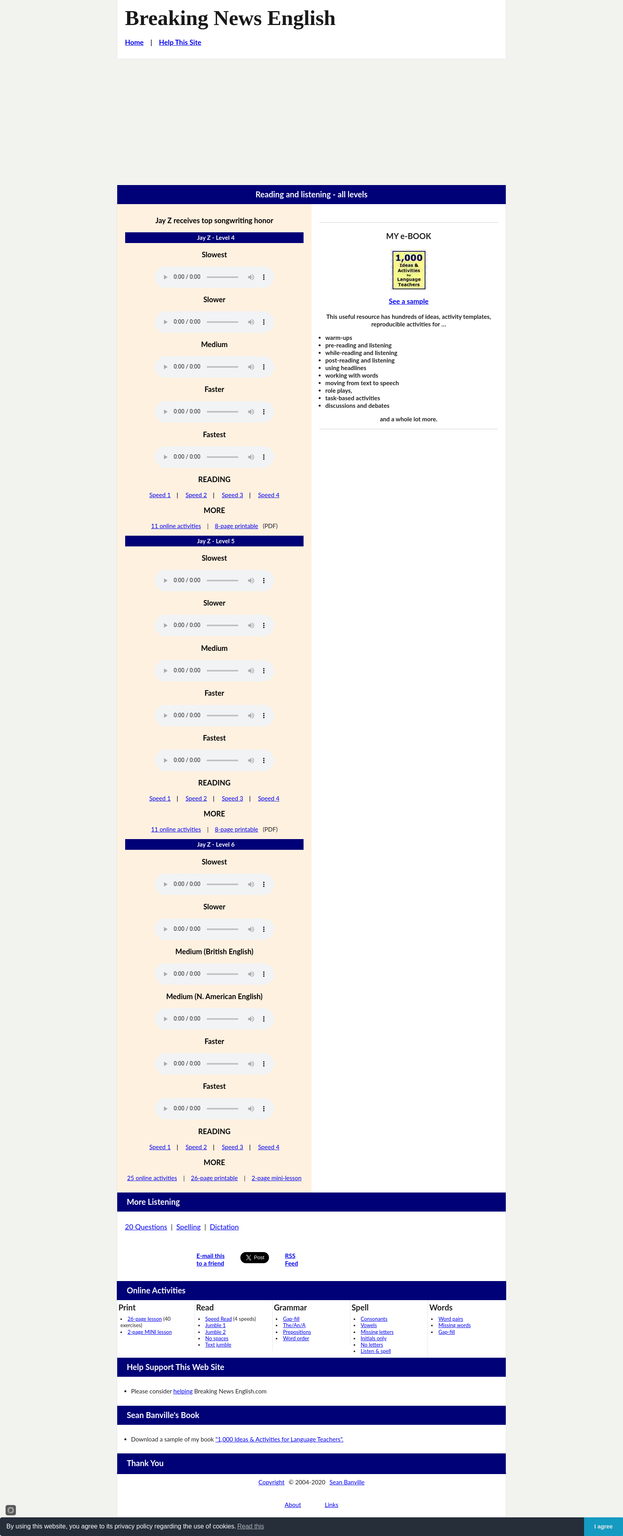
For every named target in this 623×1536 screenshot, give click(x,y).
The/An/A (294, 1325)
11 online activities (176, 525)
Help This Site (180, 42)
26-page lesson (145, 1319)
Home (134, 42)
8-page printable (236, 525)
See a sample (408, 301)
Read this (250, 1526)
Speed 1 (160, 494)
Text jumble (218, 1344)
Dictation (224, 1226)
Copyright (271, 1482)
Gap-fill (291, 1319)
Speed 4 (269, 494)
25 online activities (152, 1177)
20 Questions (146, 1226)
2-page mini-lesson (277, 1177)
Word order (296, 1338)
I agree (603, 1526)
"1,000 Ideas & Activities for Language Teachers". (279, 1439)
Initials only (374, 1338)
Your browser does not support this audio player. (214, 277)
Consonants (374, 1319)
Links (331, 1504)
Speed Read (218, 1319)
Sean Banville (346, 1482)
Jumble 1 (215, 1325)
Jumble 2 (215, 1332)
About (292, 1504)
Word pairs (450, 1319)
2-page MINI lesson (150, 1332)
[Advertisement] (311, 118)
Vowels (369, 1325)
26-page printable (214, 1177)
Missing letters (377, 1332)
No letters (372, 1344)
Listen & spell (376, 1351)
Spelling (188, 1226)
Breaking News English (230, 18)
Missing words (454, 1325)
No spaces (216, 1338)
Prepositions (297, 1332)
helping (183, 1391)
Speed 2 (196, 494)
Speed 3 (232, 494)
